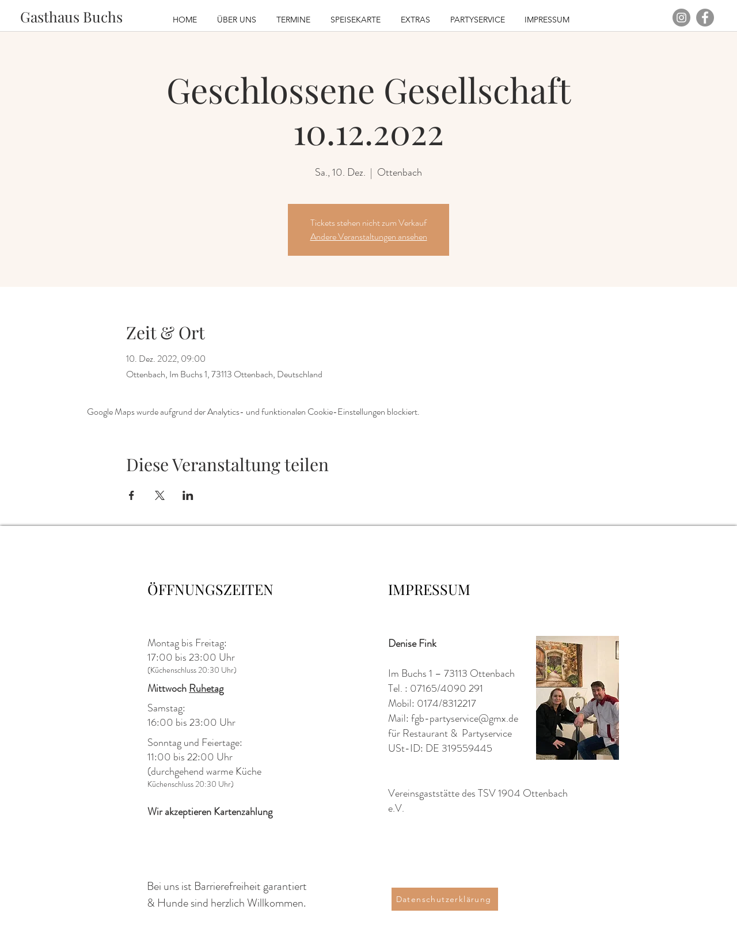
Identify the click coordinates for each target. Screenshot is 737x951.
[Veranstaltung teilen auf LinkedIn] (188, 495)
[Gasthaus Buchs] (71, 16)
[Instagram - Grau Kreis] (681, 17)
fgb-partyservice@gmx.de (464, 718)
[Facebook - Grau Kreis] (705, 17)
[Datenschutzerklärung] (445, 899)
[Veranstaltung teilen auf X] (159, 495)
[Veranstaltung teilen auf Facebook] (131, 495)
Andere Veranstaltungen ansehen (368, 236)
